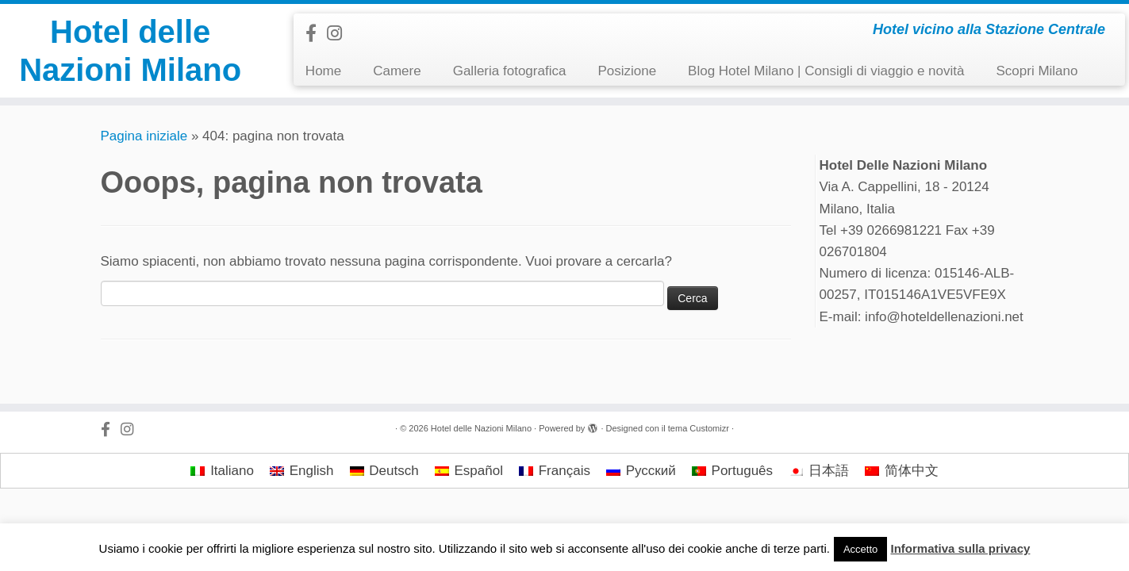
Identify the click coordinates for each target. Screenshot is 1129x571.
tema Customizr (698, 428)
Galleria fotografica (509, 71)
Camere (396, 71)
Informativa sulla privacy (960, 548)
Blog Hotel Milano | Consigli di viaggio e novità (826, 71)
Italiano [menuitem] (232, 470)
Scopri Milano (1036, 71)
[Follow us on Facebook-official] (316, 34)
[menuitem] (222, 470)
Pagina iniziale (144, 136)
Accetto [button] (860, 549)
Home (323, 71)
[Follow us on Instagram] (339, 34)
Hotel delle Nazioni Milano (130, 50)
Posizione (626, 71)
